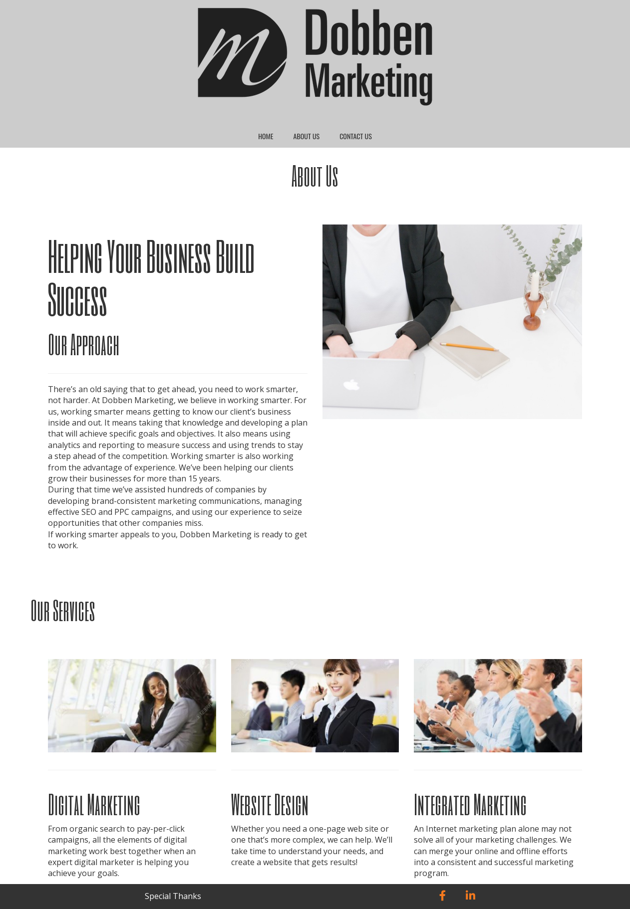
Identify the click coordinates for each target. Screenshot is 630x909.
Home (265, 136)
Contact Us (355, 136)
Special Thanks (173, 896)
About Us (307, 136)
